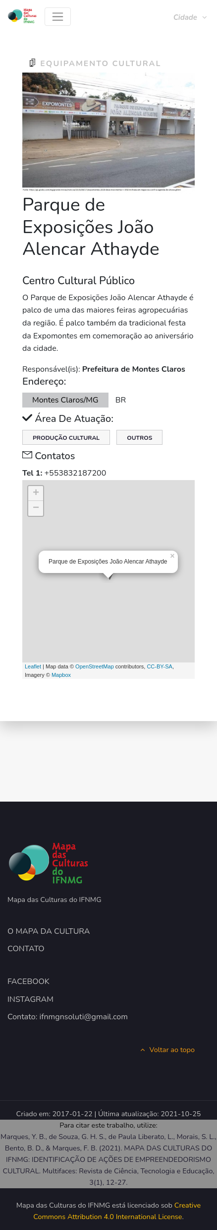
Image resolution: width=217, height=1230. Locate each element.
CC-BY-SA (159, 666)
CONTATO (26, 948)
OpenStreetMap (94, 666)
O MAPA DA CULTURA (48, 931)
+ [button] (36, 493)
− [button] (36, 508)
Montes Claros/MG (65, 400)
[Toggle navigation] (58, 16)
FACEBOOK (28, 981)
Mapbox (61, 675)
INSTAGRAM (30, 999)
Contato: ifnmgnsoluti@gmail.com (67, 1016)
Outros (139, 438)
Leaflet (33, 666)
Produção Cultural (66, 438)
